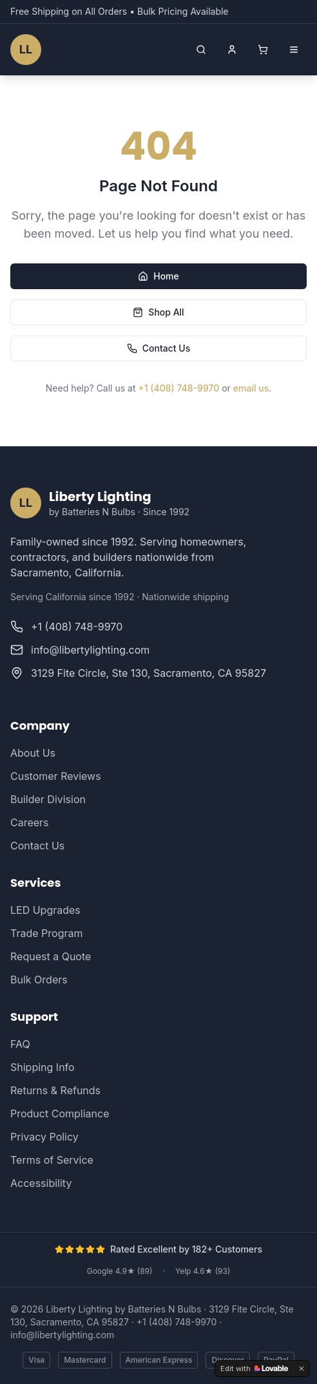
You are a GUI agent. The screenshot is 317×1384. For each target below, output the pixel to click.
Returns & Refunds (55, 1090)
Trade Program (46, 933)
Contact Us (158, 348)
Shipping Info (42, 1067)
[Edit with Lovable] (254, 1368)
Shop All (158, 312)
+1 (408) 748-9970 (178, 388)
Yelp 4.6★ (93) (202, 1271)
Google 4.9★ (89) (120, 1271)
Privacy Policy (44, 1136)
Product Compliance (59, 1113)
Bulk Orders (39, 979)
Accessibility (41, 1183)
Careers (29, 822)
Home (158, 275)
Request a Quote (50, 956)
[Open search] (201, 49)
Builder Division (48, 799)
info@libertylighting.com (62, 1334)
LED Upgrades (45, 910)
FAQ (20, 1044)
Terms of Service (51, 1159)
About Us (32, 752)
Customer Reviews (55, 776)
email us (251, 388)
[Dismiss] (301, 1368)
